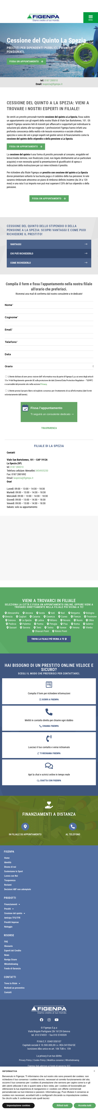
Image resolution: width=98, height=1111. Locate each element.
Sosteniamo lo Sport (13, 871)
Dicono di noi (10, 867)
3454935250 (41, 470)
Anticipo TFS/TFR (12, 917)
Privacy (43, 384)
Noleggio (8, 926)
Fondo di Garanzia (12, 968)
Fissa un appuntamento (26, 61)
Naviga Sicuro (10, 959)
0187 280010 (51, 80)
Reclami (8, 885)
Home (7, 858)
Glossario (8, 946)
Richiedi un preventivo (14, 988)
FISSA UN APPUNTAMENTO (25, 146)
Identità (7, 862)
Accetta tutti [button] (84, 1105)
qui (58, 1092)
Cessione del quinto (14, 913)
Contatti (8, 992)
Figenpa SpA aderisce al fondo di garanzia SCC (49, 1066)
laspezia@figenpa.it (52, 84)
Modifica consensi (55, 1060)
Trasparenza (49, 428)
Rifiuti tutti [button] (62, 1105)
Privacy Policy (25, 1060)
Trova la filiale (12, 983)
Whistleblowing (11, 964)
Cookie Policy (39, 1060)
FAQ (6, 941)
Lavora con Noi (11, 876)
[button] (90, 17)
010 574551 (41, 1034)
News (6, 955)
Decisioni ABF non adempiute (17, 889)
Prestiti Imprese (11, 922)
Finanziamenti (12, 904)
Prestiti (9, 909)
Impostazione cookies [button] (18, 1105)
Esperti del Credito (12, 950)
